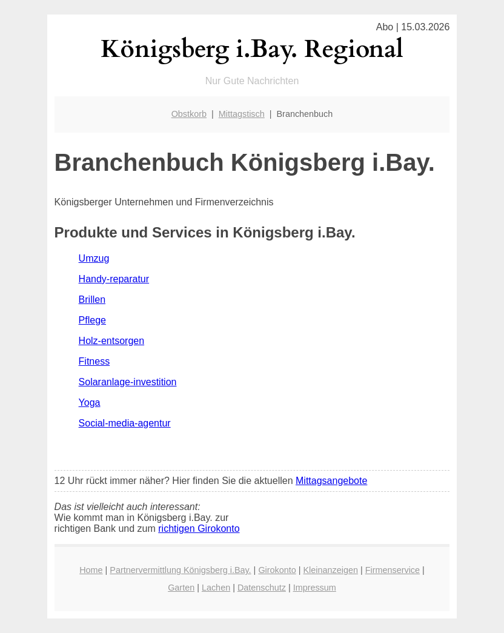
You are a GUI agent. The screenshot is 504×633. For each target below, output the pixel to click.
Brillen (92, 299)
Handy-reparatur (114, 279)
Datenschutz (261, 587)
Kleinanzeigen (330, 570)
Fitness (94, 361)
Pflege (92, 320)
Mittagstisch (242, 114)
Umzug (94, 258)
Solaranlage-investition (128, 382)
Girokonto (277, 570)
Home (90, 570)
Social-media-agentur (125, 423)
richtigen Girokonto (198, 528)
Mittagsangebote (331, 481)
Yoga (90, 402)
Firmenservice (392, 570)
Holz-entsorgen (112, 341)
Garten (181, 587)
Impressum (314, 587)
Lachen (216, 587)
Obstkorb (189, 114)
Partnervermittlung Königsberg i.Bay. (180, 570)
